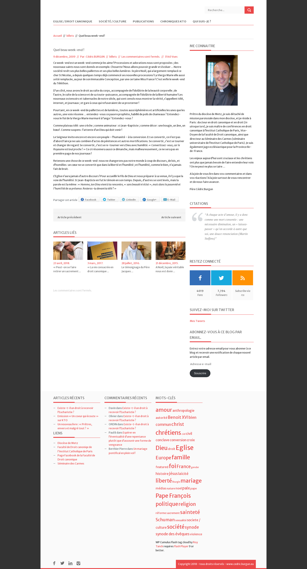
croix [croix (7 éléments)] (191, 440)
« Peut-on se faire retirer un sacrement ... (67, 269)
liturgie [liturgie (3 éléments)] (176, 481)
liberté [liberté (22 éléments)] (164, 480)
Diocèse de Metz (68, 443)
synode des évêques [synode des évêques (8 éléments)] (173, 534)
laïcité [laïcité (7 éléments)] (183, 473)
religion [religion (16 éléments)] (187, 504)
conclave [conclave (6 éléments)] (162, 440)
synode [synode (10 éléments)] (192, 527)
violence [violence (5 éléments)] (196, 534)
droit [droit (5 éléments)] (171, 449)
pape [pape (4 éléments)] (193, 488)
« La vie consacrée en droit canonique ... (100, 269)
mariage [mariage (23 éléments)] (191, 480)
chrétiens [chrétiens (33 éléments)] (168, 432)
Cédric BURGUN (95, 56)
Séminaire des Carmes (71, 463)
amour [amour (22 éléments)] (164, 410)
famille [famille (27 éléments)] (181, 457)
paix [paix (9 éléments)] (186, 488)
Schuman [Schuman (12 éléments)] (165, 519)
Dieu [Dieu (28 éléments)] (162, 447)
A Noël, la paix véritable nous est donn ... (170, 269)
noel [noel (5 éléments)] (178, 488)
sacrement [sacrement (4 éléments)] (173, 513)
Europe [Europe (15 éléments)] (163, 458)
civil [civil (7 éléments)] (189, 433)
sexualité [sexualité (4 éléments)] (181, 520)
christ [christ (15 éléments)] (177, 424)
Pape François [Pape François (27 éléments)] (173, 495)
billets (70, 35)
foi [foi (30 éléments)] (172, 466)
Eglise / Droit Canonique (72, 21)
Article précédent (69, 217)
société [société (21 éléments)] (175, 527)
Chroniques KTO (173, 21)
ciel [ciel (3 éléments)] (183, 434)
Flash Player (181, 546)
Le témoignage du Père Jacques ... (136, 269)
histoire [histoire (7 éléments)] (162, 473)
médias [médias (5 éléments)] (161, 488)
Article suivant (171, 217)
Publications (143, 21)
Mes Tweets (197, 321)
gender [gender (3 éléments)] (195, 467)
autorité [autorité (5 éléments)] (161, 418)
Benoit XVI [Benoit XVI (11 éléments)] (178, 417)
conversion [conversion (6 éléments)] (178, 440)
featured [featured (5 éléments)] (162, 467)
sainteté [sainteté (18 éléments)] (190, 512)
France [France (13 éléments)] (184, 466)
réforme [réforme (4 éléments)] (161, 513)
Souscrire (200, 373)
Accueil (57, 35)
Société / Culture (112, 21)
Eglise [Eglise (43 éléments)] (185, 448)
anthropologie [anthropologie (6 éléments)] (183, 411)
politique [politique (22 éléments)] (167, 504)
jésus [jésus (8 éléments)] (173, 473)
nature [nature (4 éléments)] (171, 488)
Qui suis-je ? (202, 21)
